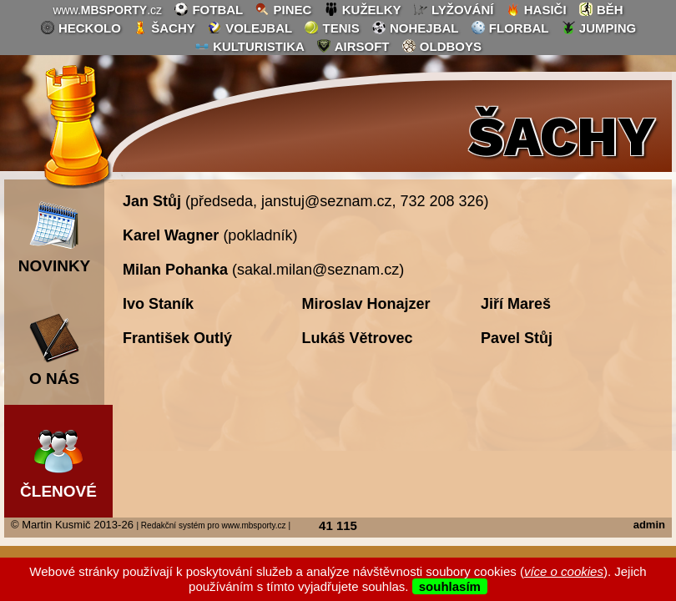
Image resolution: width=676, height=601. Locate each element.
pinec (283, 9)
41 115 (338, 525)
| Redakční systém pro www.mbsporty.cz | (213, 525)
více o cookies (563, 571)
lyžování (453, 9)
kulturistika (249, 45)
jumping (599, 27)
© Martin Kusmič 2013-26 (72, 524)
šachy (164, 27)
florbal (510, 27)
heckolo (80, 27)
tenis (331, 27)
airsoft (352, 45)
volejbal (249, 27)
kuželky (362, 9)
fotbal (208, 9)
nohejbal (415, 27)
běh (600, 9)
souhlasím (450, 586)
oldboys (441, 45)
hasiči (536, 9)
